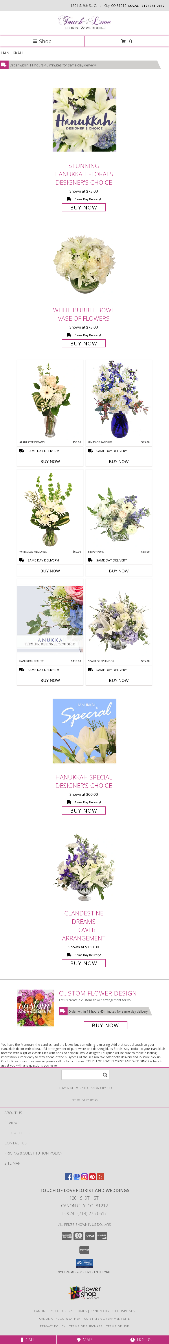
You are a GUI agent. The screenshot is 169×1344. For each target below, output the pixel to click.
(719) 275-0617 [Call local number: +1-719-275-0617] (152, 5)
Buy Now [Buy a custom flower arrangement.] (105, 1025)
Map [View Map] (84, 1340)
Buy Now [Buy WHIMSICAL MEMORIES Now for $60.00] (50, 571)
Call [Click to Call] (28, 1340)
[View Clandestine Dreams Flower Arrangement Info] (84, 867)
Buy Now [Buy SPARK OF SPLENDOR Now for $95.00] (119, 680)
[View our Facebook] (68, 1178)
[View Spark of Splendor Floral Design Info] (119, 619)
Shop (42, 41)
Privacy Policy (52, 1326)
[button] (84, 1263)
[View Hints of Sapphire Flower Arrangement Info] (119, 400)
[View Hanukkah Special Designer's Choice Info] (84, 731)
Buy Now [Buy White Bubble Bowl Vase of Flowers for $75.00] (83, 343)
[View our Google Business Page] (76, 1178)
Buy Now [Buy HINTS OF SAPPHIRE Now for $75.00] (119, 461)
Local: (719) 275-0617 (84, 1213)
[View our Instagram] (84, 1178)
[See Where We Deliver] (84, 1100)
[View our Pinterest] (92, 1178)
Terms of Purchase (85, 1326)
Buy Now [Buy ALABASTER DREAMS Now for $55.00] (50, 461)
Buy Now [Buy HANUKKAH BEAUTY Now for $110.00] (50, 680)
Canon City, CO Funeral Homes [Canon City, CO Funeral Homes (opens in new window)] (60, 1311)
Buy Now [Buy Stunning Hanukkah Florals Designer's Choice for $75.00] (83, 207)
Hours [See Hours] (141, 1340)
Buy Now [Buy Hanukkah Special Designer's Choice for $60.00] (83, 810)
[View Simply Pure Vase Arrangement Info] (119, 510)
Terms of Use (117, 1326)
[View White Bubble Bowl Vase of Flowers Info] (84, 264)
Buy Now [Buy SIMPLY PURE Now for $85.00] (119, 571)
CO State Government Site (107, 1319)
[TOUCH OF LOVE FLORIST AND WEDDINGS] (84, 30)
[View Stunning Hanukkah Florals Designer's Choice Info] (84, 120)
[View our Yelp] (100, 1178)
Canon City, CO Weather (60, 1319)
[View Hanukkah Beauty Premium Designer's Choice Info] (50, 619)
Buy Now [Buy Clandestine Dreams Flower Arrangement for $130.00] (83, 963)
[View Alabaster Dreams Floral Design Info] (50, 400)
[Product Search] (85, 1075)
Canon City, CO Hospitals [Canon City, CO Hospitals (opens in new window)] (113, 1311)
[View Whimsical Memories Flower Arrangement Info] (50, 510)
